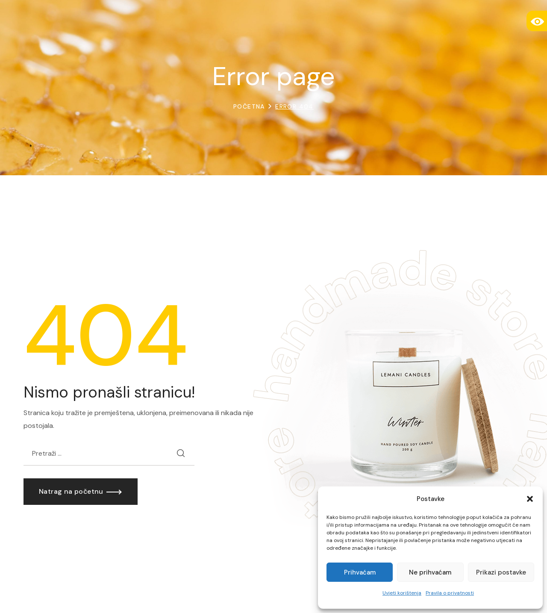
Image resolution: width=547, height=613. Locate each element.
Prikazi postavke (501, 572)
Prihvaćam (360, 572)
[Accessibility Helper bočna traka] (536, 21)
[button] (530, 499)
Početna (249, 106)
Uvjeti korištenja (401, 592)
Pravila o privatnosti (450, 592)
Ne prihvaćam (430, 572)
